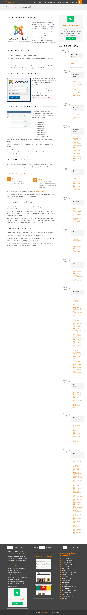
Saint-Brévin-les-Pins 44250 (69, 590)
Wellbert (45, 612)
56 (73, 547)
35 (61, 547)
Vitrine (42, 547)
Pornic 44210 (65, 584)
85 (77, 547)
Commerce (49, 547)
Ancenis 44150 (65, 598)
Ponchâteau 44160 (67, 592)
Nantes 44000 (65, 558)
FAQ (22, 547)
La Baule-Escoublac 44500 (68, 574)
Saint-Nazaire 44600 (67, 560)
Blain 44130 (65, 594)
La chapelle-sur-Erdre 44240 (69, 572)
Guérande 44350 (66, 580)
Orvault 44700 (65, 566)
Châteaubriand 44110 (67, 582)
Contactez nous (71, 38)
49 (69, 547)
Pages (16, 547)
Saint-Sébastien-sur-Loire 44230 (70, 564)
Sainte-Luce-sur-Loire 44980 (69, 586)
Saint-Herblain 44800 (67, 562)
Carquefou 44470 (66, 578)
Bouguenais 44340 (66, 576)
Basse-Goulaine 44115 (67, 596)
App (35, 551)
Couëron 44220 (66, 570)
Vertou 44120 (65, 568)
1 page (36, 547)
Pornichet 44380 (66, 588)
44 (65, 547)
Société (10, 547)
